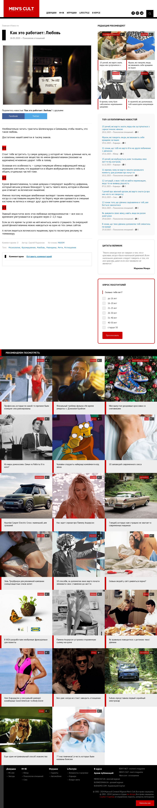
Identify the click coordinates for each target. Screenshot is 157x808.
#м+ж (60, 247)
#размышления (29, 247)
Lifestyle (84, 12)
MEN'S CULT (131, 772)
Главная (5, 25)
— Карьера (71, 776)
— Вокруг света (73, 779)
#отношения (70, 247)
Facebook (13, 116)
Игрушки (72, 12)
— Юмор (25, 773)
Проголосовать (112, 335)
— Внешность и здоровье (77, 773)
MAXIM (61, 242)
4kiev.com (129, 775)
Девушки (51, 12)
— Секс (24, 779)
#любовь (41, 247)
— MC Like (10, 773)
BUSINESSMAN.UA (108, 782)
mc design (131, 794)
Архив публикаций (103, 773)
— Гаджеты (53, 773)
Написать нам (145, 803)
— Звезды (10, 776)
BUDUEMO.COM (109, 786)
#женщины (51, 247)
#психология (14, 247)
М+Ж (61, 12)
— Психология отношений (32, 776)
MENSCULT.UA (107, 779)
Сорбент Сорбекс (107, 797)
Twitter (35, 116)
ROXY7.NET (132, 769)
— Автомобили (55, 776)
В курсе (96, 12)
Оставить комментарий (39, 256)
